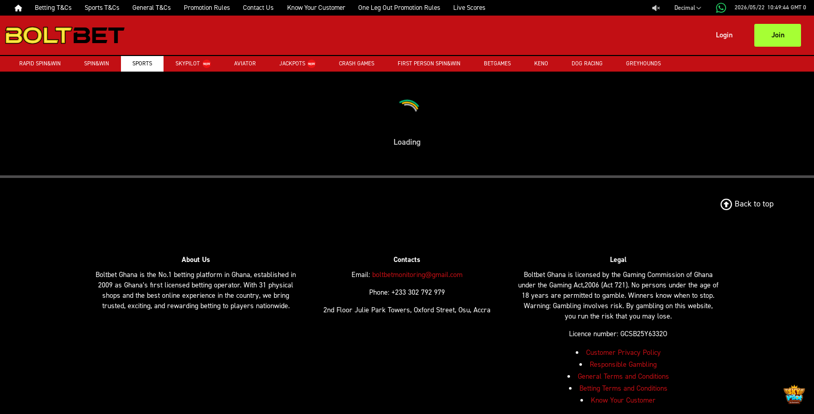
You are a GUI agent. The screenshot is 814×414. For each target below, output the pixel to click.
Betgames (497, 63)
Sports (142, 63)
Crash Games (356, 63)
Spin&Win (96, 63)
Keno (541, 63)
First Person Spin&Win (429, 63)
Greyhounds (643, 63)
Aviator (245, 63)
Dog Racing (587, 63)
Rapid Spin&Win (40, 63)
